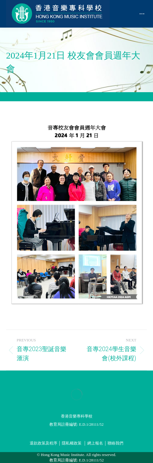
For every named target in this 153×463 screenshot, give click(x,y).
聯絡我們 (115, 443)
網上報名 (95, 443)
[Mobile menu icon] (142, 14)
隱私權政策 (71, 443)
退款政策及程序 (43, 443)
